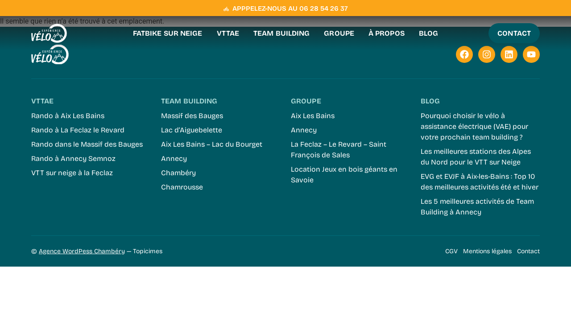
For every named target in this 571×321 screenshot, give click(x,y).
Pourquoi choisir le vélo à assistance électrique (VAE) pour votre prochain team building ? (474, 126)
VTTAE (228, 33)
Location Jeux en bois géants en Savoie (344, 174)
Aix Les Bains (313, 115)
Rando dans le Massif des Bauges (87, 144)
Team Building (281, 33)
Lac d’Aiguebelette (191, 130)
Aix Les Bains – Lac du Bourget (211, 144)
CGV (451, 251)
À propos (386, 33)
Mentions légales (487, 251)
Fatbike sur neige (168, 33)
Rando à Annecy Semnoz (73, 158)
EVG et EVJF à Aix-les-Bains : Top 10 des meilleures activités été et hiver (479, 181)
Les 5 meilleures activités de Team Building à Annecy (477, 206)
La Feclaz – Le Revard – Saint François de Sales (338, 149)
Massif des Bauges (192, 115)
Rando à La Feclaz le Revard (77, 130)
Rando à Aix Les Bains (67, 115)
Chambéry (178, 173)
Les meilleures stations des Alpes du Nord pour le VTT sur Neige (476, 156)
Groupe (339, 33)
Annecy (174, 158)
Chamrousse (182, 187)
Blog (428, 33)
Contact (528, 251)
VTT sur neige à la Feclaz (72, 173)
